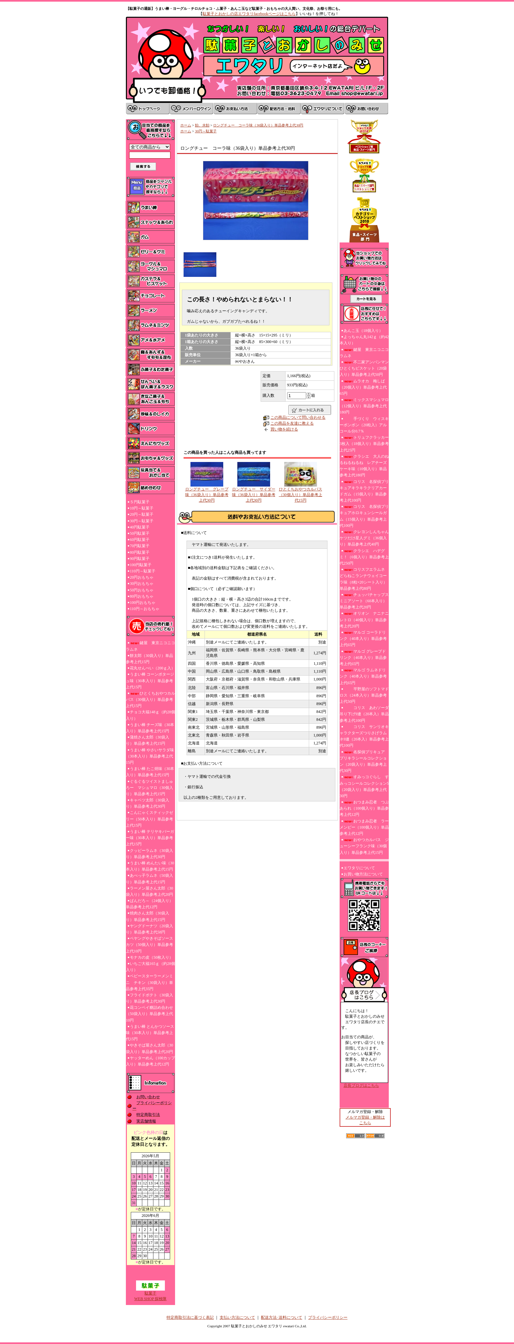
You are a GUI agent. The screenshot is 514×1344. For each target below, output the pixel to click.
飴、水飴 (202, 125)
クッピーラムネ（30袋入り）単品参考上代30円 (149, 853)
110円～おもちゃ (144, 608)
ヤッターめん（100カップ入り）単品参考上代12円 (150, 1061)
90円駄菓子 (139, 558)
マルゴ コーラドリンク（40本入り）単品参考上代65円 (363, 638)
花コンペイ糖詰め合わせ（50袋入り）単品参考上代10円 (149, 1013)
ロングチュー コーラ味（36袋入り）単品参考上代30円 (258, 125)
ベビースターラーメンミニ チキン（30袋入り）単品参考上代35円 (149, 982)
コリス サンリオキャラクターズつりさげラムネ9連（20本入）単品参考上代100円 (364, 736)
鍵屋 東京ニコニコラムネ (150, 646)
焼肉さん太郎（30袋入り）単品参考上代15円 (147, 916)
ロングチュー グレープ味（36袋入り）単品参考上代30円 (206, 495)
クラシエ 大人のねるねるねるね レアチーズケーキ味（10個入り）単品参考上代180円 (364, 466)
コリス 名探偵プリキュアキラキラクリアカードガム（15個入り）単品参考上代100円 (364, 491)
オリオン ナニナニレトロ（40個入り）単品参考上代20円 (364, 619)
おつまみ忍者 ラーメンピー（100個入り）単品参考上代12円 (364, 827)
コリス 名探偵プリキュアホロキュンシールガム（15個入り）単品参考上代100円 (364, 516)
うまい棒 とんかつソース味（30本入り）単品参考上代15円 (150, 1032)
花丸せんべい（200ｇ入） (152, 668)
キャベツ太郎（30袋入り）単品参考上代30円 (147, 803)
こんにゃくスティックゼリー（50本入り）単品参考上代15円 (149, 818)
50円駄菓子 (139, 533)
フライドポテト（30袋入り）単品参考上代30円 (149, 998)
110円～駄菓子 (142, 571)
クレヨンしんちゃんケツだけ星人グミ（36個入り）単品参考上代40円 (364, 538)
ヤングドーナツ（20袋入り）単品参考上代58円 (149, 929)
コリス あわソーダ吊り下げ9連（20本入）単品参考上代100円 (364, 713)
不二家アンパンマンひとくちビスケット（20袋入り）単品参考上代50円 (364, 368)
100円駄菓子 (140, 565)
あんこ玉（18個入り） (363, 330)
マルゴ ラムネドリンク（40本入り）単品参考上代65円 (363, 676)
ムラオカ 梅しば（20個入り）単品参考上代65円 (363, 387)
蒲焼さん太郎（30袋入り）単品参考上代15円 (147, 740)
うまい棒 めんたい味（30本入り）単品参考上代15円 (150, 866)
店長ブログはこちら (361, 1085)
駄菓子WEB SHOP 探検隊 (150, 1294)
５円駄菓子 (139, 502)
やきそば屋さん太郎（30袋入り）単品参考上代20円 (149, 1048)
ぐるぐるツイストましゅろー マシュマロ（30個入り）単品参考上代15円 (149, 787)
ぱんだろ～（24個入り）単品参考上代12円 (149, 903)
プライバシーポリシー (327, 1317)
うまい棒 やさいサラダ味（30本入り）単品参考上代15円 (150, 756)
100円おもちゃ (142, 602)
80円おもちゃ (141, 596)
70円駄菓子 (139, 546)
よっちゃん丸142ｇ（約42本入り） (364, 340)
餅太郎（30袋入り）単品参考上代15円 (149, 658)
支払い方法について (237, 1317)
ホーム (185, 125)
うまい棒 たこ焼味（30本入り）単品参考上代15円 (150, 771)
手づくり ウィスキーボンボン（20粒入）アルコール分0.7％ (364, 424)
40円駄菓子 (139, 527)
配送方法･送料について (281, 1317)
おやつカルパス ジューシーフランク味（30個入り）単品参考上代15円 (364, 845)
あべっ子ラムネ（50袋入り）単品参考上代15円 (149, 878)
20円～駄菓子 (141, 514)
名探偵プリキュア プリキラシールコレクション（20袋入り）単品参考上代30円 (364, 761)
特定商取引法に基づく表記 (190, 1317)
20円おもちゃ (141, 577)
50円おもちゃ (141, 590)
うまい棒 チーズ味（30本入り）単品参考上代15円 (150, 727)
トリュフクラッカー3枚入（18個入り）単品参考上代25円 (364, 443)
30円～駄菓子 (141, 521)
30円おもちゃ (141, 583)
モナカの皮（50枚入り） (151, 957)
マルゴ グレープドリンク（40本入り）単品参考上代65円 (363, 657)
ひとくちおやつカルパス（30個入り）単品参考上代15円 (150, 699)
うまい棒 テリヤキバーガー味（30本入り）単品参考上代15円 (150, 837)
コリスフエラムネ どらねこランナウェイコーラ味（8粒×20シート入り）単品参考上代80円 (363, 579)
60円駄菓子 (139, 539)
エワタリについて (359, 868)
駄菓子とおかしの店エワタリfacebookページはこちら (249, 13)
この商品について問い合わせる (298, 417)
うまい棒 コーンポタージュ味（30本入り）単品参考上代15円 (150, 680)
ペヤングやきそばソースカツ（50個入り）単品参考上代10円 (149, 944)
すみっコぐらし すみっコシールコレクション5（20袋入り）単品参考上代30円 (364, 786)
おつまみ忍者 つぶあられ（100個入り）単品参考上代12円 (364, 808)
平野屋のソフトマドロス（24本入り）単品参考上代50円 (364, 695)
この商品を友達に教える (292, 423)
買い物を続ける (284, 429)
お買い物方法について (363, 874)
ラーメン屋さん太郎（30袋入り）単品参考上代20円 (149, 891)
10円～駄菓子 (141, 508)
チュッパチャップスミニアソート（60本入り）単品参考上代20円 (364, 600)
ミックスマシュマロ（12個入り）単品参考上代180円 (364, 405)
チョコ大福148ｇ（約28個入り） (150, 715)
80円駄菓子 (139, 552)
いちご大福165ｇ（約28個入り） (150, 966)
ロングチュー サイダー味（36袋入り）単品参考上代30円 (253, 495)
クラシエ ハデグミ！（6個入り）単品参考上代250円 (364, 557)
